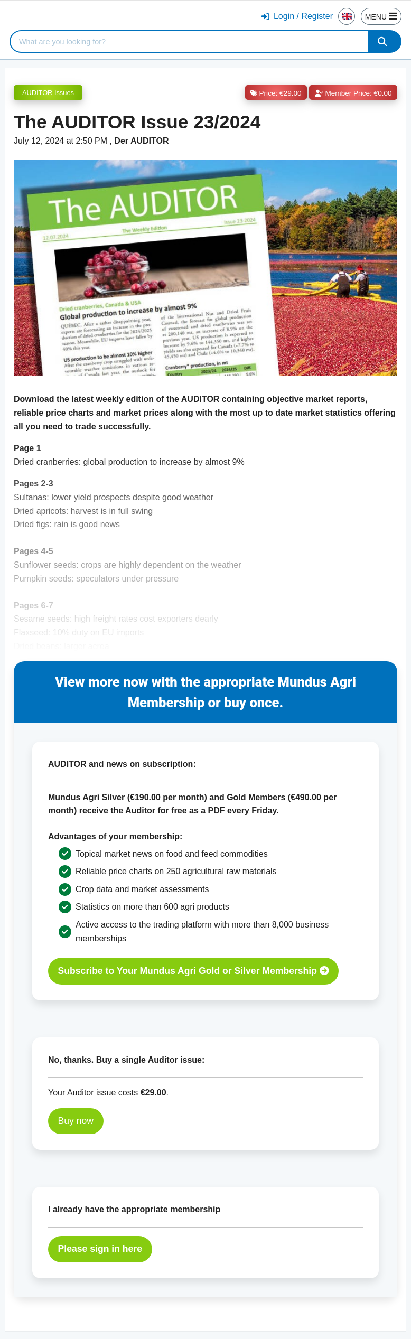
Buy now (76, 1121)
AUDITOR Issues (48, 93)
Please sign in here (100, 1248)
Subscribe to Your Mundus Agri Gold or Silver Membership (193, 971)
